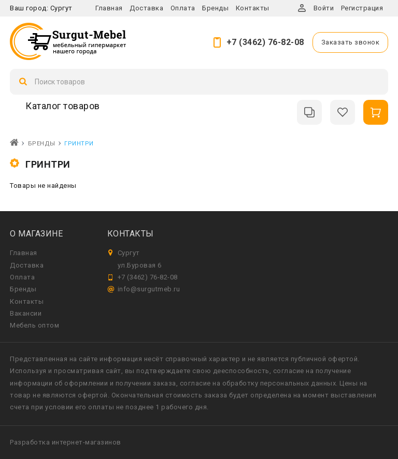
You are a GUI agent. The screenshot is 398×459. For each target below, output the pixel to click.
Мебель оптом (34, 325)
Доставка (146, 8)
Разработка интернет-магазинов (65, 442)
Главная (109, 8)
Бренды (215, 8)
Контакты (252, 8)
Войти (324, 8)
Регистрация (362, 8)
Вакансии (25, 313)
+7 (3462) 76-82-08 (265, 42)
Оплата (182, 8)
